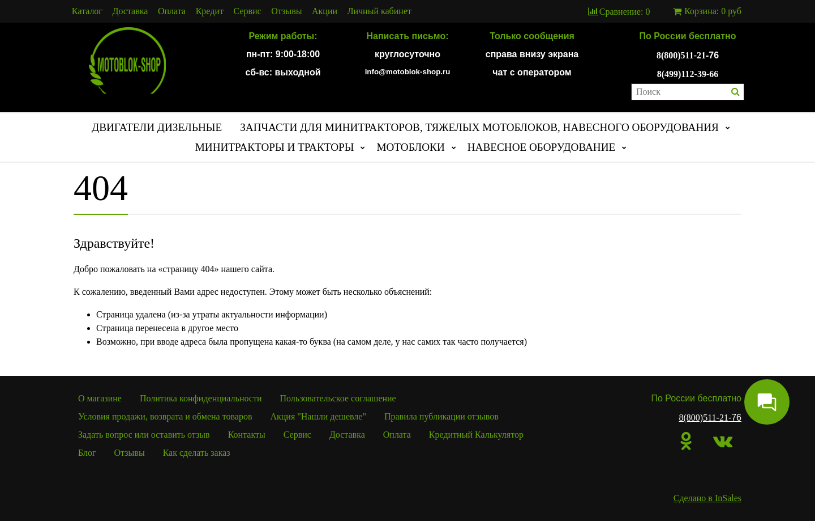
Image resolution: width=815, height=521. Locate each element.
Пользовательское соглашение (338, 398)
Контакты (246, 434)
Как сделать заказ (196, 453)
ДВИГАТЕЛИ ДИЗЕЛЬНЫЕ (157, 127)
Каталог (87, 11)
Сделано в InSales (707, 498)
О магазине (100, 398)
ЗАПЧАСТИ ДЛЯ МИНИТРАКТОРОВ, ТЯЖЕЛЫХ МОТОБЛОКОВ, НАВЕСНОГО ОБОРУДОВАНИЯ (479, 127)
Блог (87, 453)
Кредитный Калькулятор (476, 434)
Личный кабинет (379, 11)
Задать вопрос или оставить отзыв (144, 434)
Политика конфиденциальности (201, 398)
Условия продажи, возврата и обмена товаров (165, 416)
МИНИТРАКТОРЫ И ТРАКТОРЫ (274, 147)
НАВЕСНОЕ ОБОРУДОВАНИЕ (541, 147)
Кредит (210, 11)
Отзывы (286, 11)
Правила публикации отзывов (441, 416)
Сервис (247, 11)
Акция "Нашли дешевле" (318, 416)
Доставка (130, 11)
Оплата (172, 11)
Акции (324, 11)
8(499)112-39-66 (687, 74)
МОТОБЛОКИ (410, 147)
